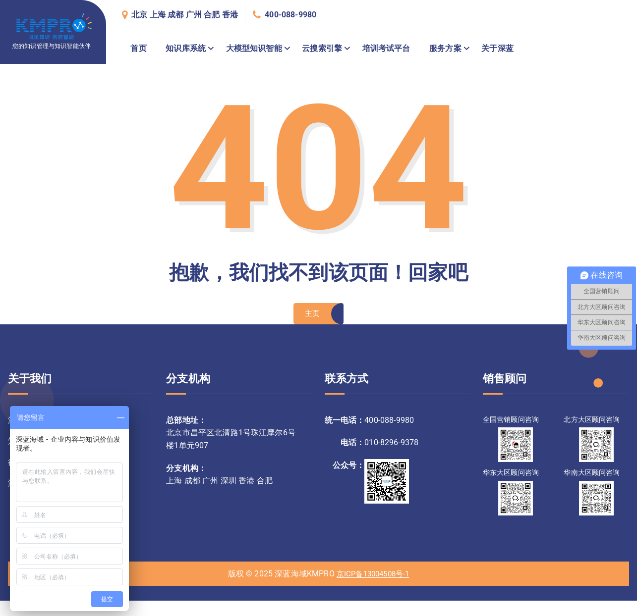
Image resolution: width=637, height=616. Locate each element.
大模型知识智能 (254, 48)
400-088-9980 (290, 14)
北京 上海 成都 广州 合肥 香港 (184, 14)
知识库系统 (186, 48)
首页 (138, 48)
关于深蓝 (497, 48)
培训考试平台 (386, 48)
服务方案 (445, 48)
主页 (312, 315)
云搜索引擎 (322, 48)
